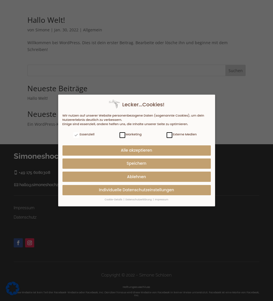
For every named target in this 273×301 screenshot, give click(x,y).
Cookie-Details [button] (114, 199)
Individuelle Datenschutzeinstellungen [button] (136, 189)
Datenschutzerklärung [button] (139, 199)
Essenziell (83, 134)
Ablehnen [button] (136, 176)
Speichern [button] (137, 163)
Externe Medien (182, 134)
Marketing (131, 134)
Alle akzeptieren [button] (136, 149)
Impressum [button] (161, 199)
